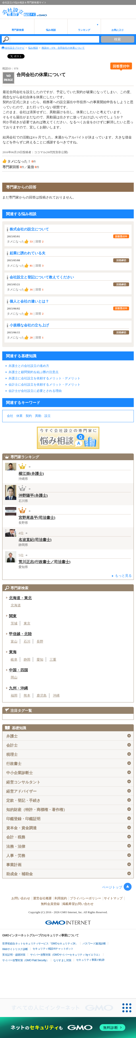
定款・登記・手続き (68, 800)
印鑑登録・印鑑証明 (68, 819)
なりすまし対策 (62, 960)
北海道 (16, 605)
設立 (47, 416)
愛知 (40, 659)
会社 (10, 416)
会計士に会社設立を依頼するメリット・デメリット (44, 384)
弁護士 (68, 736)
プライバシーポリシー (85, 898)
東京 (27, 623)
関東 (13, 616)
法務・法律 (68, 846)
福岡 (14, 695)
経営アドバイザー (68, 791)
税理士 (68, 754)
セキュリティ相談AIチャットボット (53, 948)
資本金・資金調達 (68, 828)
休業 (19, 416)
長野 (40, 641)
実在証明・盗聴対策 (13, 954)
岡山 (14, 677)
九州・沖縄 (18, 688)
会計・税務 (68, 837)
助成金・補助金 (68, 874)
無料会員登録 (50, 904)
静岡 (27, 659)
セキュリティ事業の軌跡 (90, 959)
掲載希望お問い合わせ (78, 904)
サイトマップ (113, 898)
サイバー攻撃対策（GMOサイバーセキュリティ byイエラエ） (65, 954)
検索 (117, 39)
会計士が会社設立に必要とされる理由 (35, 391)
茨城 (14, 623)
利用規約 (60, 898)
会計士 (68, 745)
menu (130, 10)
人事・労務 (68, 855)
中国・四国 (18, 670)
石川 (27, 641)
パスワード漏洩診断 (94, 943)
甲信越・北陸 (20, 634)
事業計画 (68, 865)
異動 (38, 416)
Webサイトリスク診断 (15, 949)
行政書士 (68, 763)
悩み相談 (51, 30)
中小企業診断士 (68, 773)
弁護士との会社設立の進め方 (28, 366)
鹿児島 (42, 695)
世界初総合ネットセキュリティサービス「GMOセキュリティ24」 (40, 943)
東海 (13, 652)
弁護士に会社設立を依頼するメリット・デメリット (44, 378)
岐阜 (14, 659)
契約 (29, 416)
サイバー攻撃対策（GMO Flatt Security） (25, 960)
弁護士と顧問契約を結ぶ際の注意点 (33, 372)
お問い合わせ (20, 898)
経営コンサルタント (68, 782)
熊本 (27, 695)
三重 (53, 659)
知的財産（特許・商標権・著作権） (68, 809)
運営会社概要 (42, 898)
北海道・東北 (20, 598)
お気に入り (117, 30)
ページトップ (112, 887)
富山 (14, 641)
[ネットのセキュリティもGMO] (68, 1027)
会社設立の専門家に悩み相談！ (68, 438)
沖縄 (56, 695)
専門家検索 (18, 30)
